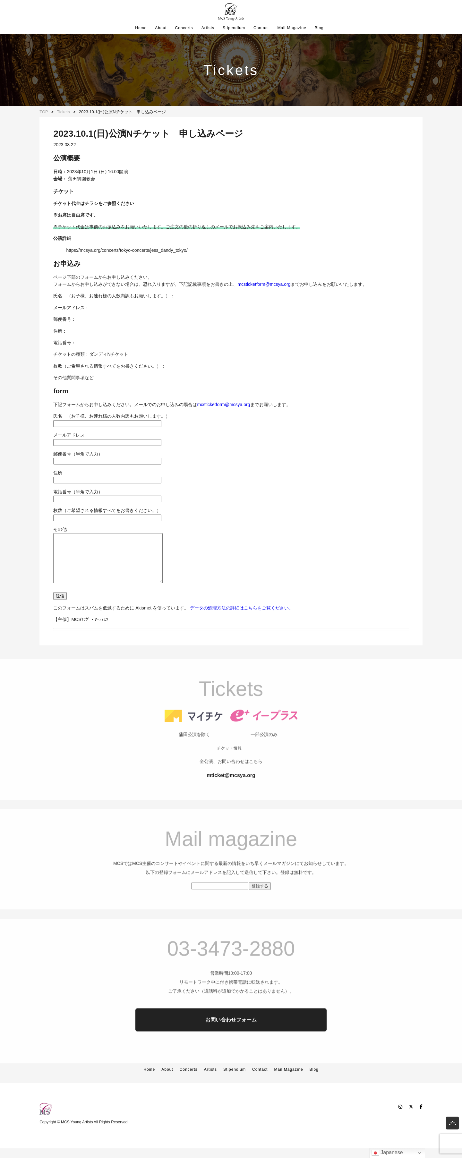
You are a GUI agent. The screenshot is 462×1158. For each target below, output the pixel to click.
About (161, 28)
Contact (261, 28)
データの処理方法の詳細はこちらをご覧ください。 (241, 617)
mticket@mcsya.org (231, 800)
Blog (319, 28)
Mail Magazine (291, 28)
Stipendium (234, 28)
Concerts (184, 28)
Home (141, 28)
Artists (207, 28)
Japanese (387, 1153)
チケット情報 (229, 773)
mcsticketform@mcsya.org (263, 284)
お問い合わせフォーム (231, 1045)
